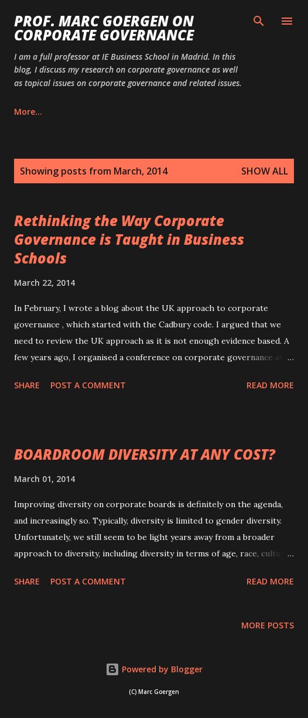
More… (230, 111)
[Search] (259, 21)
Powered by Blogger (154, 669)
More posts (267, 625)
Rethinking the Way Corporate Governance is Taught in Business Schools (129, 239)
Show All (264, 171)
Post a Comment (88, 385)
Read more (270, 385)
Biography (84, 111)
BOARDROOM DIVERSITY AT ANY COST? (144, 454)
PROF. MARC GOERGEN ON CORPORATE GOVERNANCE (104, 28)
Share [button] (27, 385)
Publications (160, 111)
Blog (23, 111)
